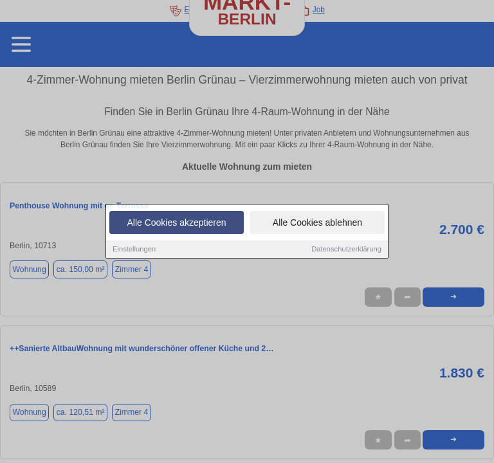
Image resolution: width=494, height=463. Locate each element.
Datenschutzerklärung (346, 249)
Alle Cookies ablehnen (317, 223)
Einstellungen (134, 249)
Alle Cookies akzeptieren (176, 223)
